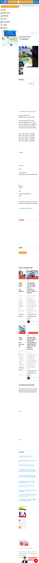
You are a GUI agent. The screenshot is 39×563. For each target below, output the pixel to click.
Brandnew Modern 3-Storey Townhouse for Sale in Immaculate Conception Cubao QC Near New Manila (20, 491)
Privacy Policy (19, 548)
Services (4, 16)
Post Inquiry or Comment (19, 252)
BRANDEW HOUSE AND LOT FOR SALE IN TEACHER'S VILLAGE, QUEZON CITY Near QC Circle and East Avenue (20, 495)
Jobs (3, 10)
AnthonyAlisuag (21, 321)
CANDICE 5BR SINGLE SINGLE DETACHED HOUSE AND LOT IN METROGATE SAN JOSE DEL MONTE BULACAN (32, 343)
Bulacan (19, 5)
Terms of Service (28, 548)
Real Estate (5, 13)
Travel (3, 25)
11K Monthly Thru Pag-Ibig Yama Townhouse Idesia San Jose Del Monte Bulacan (19, 342)
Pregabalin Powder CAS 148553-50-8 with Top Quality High (19, 465)
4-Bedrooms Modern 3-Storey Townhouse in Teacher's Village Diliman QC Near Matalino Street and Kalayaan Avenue (20, 500)
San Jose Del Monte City (28, 5)
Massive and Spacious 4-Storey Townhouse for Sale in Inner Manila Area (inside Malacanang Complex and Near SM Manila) (20, 470)
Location (22, 2)
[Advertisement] (19, 18)
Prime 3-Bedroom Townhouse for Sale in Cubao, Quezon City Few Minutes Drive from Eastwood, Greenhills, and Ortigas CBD (20, 476)
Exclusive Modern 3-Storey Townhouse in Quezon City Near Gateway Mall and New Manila (19, 486)
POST (9, 6)
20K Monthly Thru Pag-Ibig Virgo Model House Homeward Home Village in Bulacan (19, 288)
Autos (3, 19)
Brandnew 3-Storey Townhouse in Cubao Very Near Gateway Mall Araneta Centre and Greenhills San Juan (19, 482)
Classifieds (5, 22)
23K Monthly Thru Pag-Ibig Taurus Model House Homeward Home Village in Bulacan (31, 288)
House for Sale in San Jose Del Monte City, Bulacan (19, 316)
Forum (3, 28)
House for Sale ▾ (13, 2)
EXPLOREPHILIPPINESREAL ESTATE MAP (10, 33)
